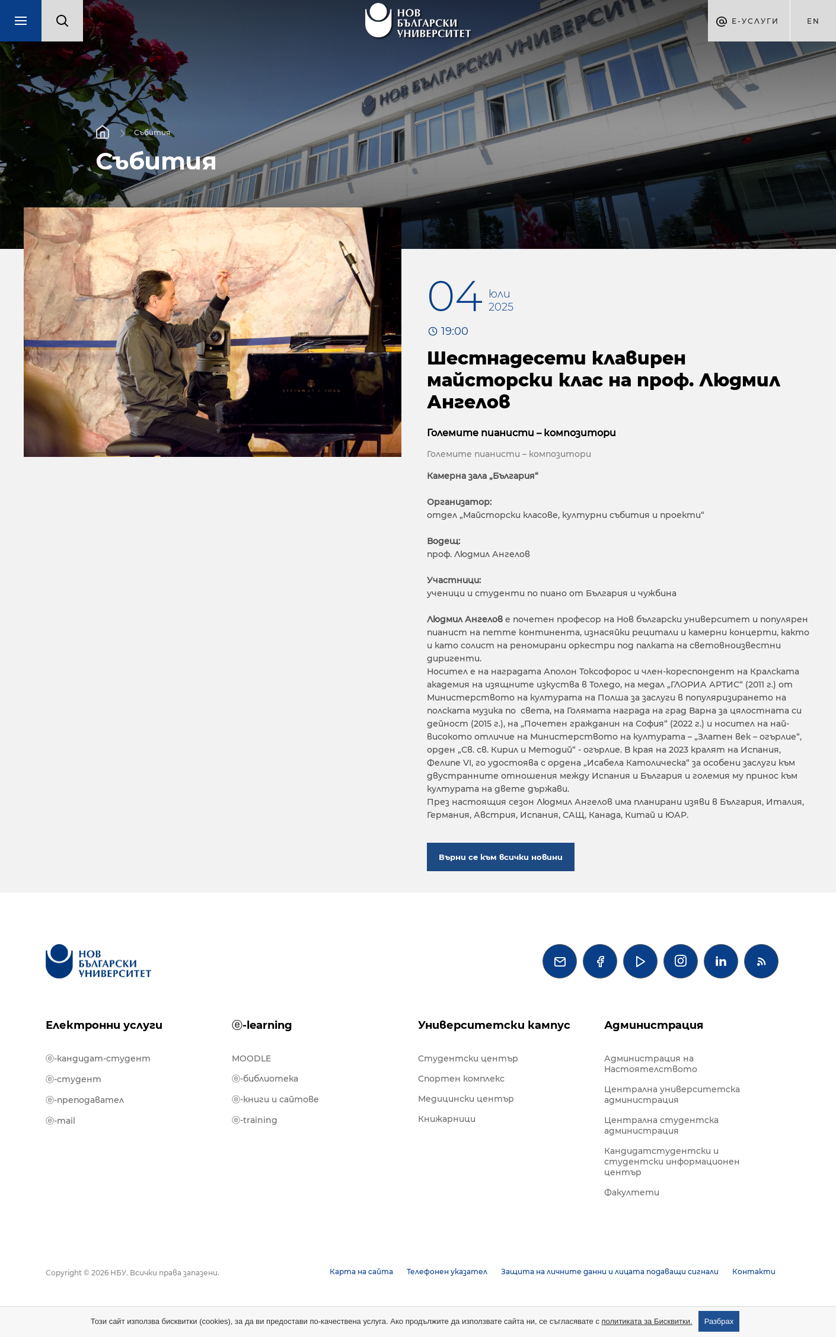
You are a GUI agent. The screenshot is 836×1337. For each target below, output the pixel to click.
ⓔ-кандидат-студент (98, 1058)
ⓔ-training (254, 1120)
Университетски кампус (494, 1025)
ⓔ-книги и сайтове (275, 1099)
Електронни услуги (104, 1025)
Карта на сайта (361, 1271)
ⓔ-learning (262, 1025)
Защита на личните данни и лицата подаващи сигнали (610, 1271)
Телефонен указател (447, 1271)
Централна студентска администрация (661, 1125)
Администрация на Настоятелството (650, 1063)
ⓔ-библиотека (265, 1078)
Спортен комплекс (461, 1078)
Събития (152, 131)
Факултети (631, 1192)
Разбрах (719, 1321)
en (813, 21)
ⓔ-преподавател (85, 1100)
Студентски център (468, 1058)
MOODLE (251, 1058)
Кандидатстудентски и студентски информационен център (672, 1162)
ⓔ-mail (60, 1120)
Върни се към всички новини (501, 857)
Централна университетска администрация (672, 1094)
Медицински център (466, 1098)
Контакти (754, 1271)
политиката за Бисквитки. (647, 1321)
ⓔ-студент (73, 1079)
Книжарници (447, 1119)
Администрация (653, 1025)
